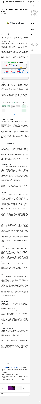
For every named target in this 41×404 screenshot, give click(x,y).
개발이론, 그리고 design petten (35, 15)
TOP (39, 401)
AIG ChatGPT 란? (4, 372)
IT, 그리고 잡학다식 (33, 16)
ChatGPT (35, 43)
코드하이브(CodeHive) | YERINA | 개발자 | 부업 (12, 2)
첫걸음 (38, 43)
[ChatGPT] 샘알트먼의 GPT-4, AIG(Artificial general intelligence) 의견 (13, 379)
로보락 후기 (32, 43)
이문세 (38, 45)
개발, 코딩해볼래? (5, 367)
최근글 (32, 26)
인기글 (35, 26)
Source (15, 75)
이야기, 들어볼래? (33, 6)
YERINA (34, 1)
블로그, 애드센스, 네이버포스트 (35, 19)
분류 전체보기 (33, 5)
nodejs (36, 42)
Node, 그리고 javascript (34, 12)
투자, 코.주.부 (33, 20)
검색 (38, 2)
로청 (31, 42)
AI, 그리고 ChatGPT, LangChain (14, 367)
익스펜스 (32, 44)
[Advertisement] (15, 355)
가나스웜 (34, 42)
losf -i (34, 44)
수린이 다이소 (32, 45)
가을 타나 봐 (36, 44)
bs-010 (35, 45)
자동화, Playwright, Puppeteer (34, 13)
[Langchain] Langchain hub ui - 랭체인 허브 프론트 (10, 374)
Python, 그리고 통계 (33, 14)
